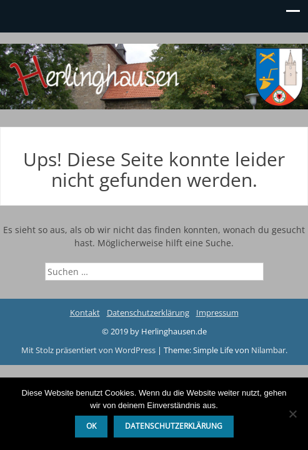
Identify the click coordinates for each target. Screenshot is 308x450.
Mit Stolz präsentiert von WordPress (89, 350)
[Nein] (292, 414)
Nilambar (268, 350)
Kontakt (85, 312)
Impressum (217, 312)
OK (91, 426)
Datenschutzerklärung (148, 312)
